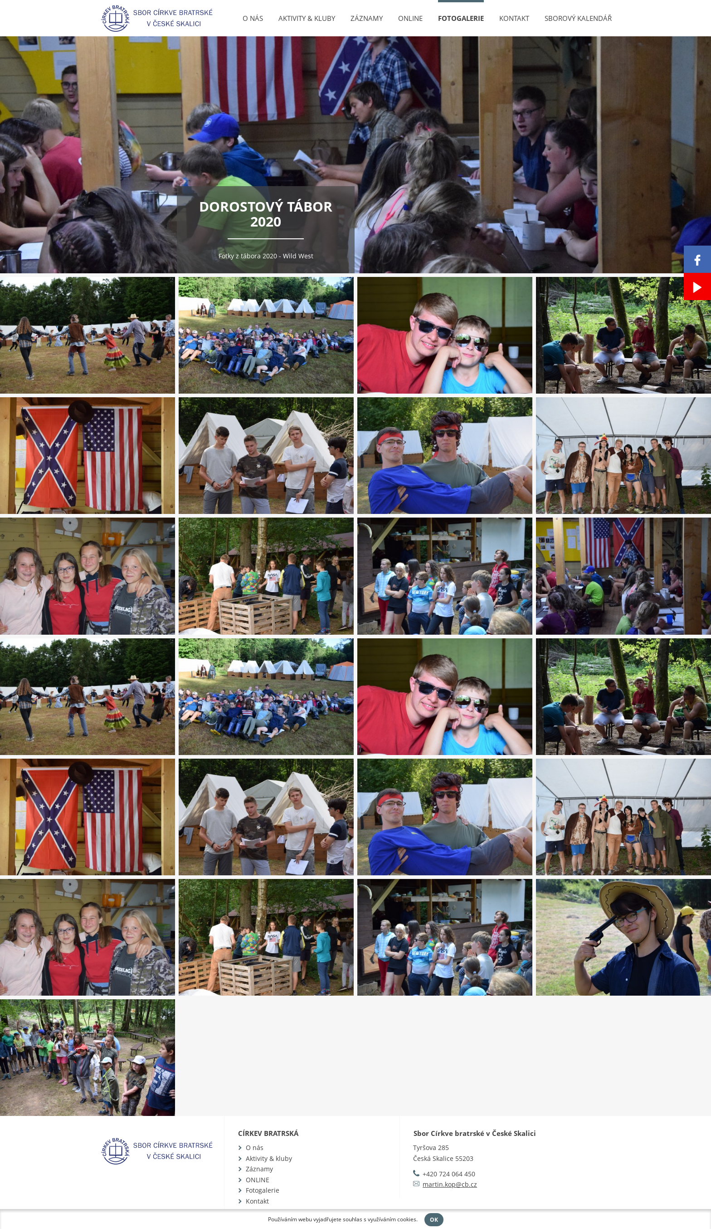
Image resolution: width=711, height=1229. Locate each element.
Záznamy (367, 18)
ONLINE (410, 18)
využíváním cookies (392, 1219)
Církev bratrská (268, 1133)
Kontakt (514, 18)
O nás (253, 18)
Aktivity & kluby (306, 18)
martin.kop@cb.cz (450, 1184)
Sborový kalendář (578, 18)
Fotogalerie (461, 18)
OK (434, 1220)
